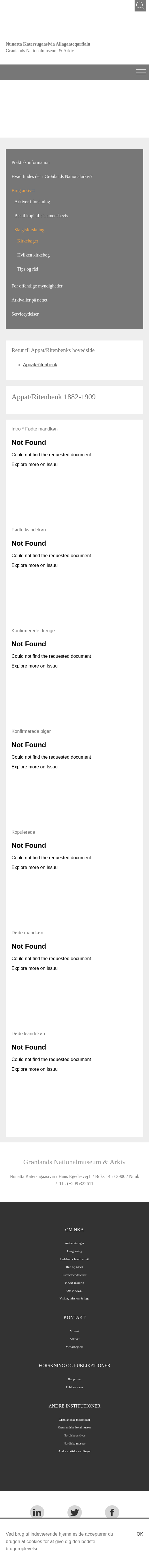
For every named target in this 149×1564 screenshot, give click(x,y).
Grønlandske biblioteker (74, 1419)
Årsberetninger (74, 1243)
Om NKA (74, 1229)
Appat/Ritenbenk (40, 364)
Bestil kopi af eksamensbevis (41, 215)
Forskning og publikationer (74, 1365)
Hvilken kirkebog (33, 254)
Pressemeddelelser (74, 1275)
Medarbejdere (74, 1346)
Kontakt (74, 1317)
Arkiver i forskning (32, 201)
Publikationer (74, 1387)
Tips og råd (27, 269)
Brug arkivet (23, 190)
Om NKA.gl (74, 1290)
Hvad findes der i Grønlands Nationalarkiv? (52, 176)
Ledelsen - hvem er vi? (74, 1259)
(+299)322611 (80, 1183)
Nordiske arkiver (75, 1435)
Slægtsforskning (29, 229)
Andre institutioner (75, 1406)
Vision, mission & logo (75, 1298)
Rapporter (74, 1379)
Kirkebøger (27, 240)
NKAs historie (74, 1282)
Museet (74, 1331)
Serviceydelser (25, 314)
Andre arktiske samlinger (74, 1451)
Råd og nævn (74, 1267)
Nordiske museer (74, 1443)
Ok (140, 1534)
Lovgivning (74, 1251)
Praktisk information (31, 162)
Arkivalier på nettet (29, 299)
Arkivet (74, 1338)
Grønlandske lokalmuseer (74, 1427)
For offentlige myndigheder (37, 285)
